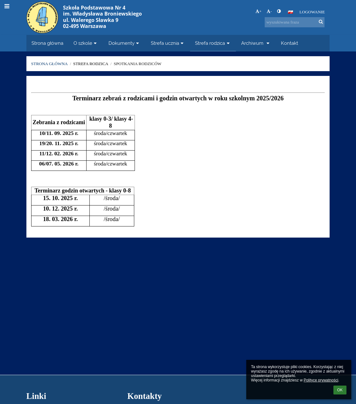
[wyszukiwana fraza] (294, 22)
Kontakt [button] (289, 43)
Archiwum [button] (256, 43)
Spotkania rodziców (137, 63)
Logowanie (312, 12)
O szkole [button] (85, 43)
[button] (290, 12)
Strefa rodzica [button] (213, 43)
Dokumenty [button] (124, 43)
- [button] (269, 11)
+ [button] (258, 11)
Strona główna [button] (47, 43)
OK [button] (340, 390)
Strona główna (49, 63)
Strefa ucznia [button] (168, 43)
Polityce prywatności (321, 380)
